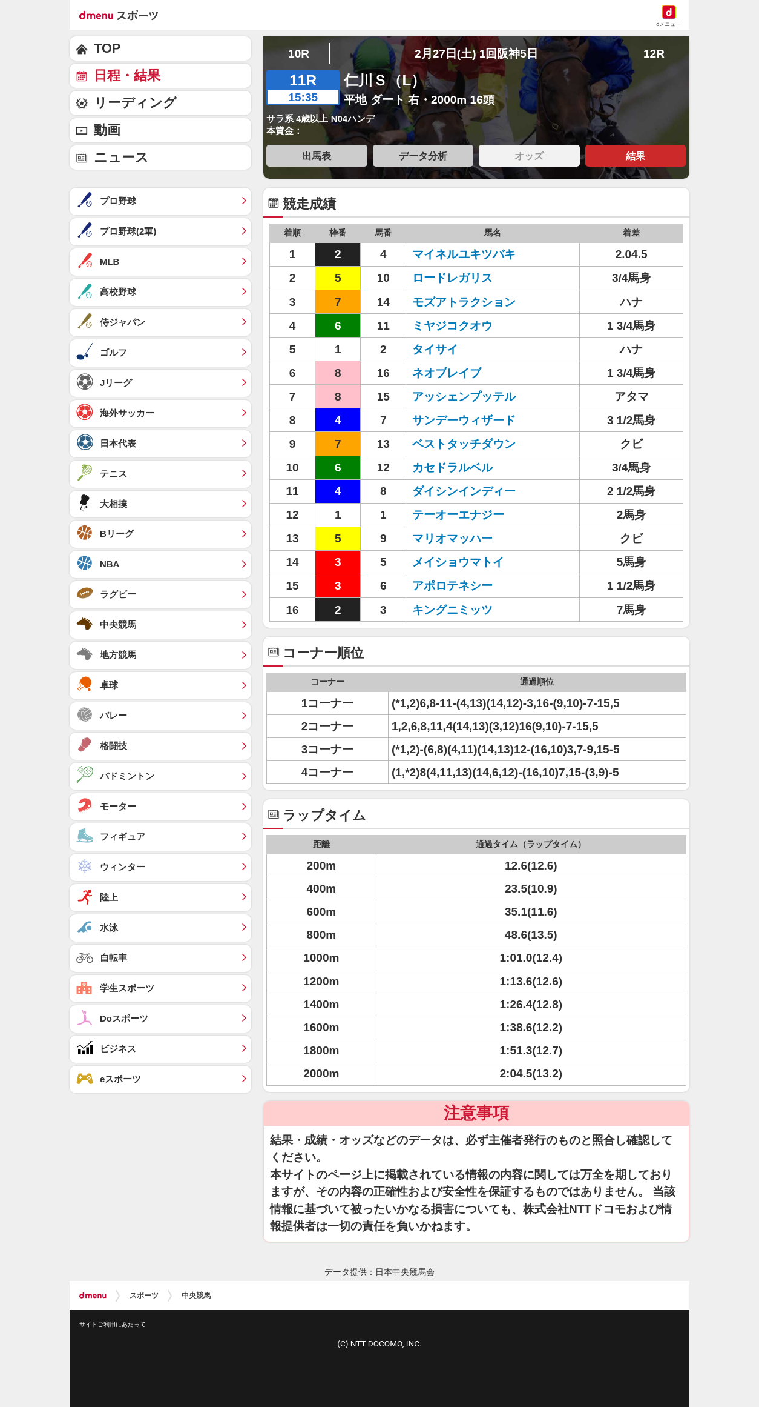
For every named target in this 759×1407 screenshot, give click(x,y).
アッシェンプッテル (464, 396)
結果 (635, 155)
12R (654, 53)
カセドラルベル (452, 467)
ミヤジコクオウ (452, 325)
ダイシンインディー (464, 491)
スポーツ (144, 1295)
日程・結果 (127, 75)
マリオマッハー (452, 538)
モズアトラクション (464, 302)
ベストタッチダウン (464, 443)
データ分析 (423, 155)
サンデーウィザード (464, 420)
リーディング (135, 102)
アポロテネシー (452, 585)
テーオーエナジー (458, 514)
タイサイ (435, 349)
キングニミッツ (452, 610)
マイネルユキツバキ (464, 254)
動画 (107, 130)
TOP (107, 48)
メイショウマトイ (458, 562)
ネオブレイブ (446, 373)
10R (298, 53)
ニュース (121, 157)
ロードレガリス (452, 277)
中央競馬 (196, 1295)
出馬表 (316, 155)
